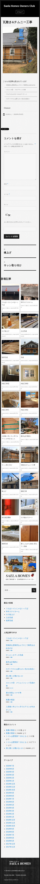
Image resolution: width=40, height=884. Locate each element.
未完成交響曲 (10, 511)
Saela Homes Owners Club (19, 6)
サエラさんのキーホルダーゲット (16, 94)
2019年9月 (10, 793)
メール (7, 194)
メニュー (20, 12)
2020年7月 (10, 766)
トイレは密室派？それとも (16, 736)
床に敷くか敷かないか (14, 676)
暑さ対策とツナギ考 (13, 693)
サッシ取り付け (10, 459)
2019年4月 (10, 808)
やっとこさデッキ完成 (14, 655)
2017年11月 (10, 847)
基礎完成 (10, 537)
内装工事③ (10, 377)
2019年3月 (10, 811)
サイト (6, 204)
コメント (7, 151)
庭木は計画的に (29, 430)
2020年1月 (10, 781)
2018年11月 (10, 823)
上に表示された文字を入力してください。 (18, 222)
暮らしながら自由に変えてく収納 (29, 538)
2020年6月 (10, 769)
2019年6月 (10, 802)
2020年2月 (10, 778)
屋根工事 (29, 485)
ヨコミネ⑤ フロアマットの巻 (16, 89)
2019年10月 (10, 790)
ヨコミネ (11, 688)
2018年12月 (10, 820)
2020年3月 (10, 775)
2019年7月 (10, 799)
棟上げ (10, 485)
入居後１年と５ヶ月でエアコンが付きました (10, 431)
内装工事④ (29, 377)
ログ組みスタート (29, 511)
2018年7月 (10, 835)
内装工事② (29, 404)
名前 (6, 184)
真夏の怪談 (10, 700)
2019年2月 (10, 814)
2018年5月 (10, 841)
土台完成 (29, 325)
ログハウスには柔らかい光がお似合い (18, 99)
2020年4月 (10, 772)
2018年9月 (10, 829)
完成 (29, 350)
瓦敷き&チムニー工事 (29, 459)
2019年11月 (10, 787)
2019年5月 (10, 805)
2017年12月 (10, 844)
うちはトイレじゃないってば (10, 297)
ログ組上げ (10, 325)
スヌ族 (10, 640)
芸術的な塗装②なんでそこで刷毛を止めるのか (20, 85)
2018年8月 (10, 832)
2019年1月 (10, 817)
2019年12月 (10, 784)
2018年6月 (10, 838)
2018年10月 (10, 826)
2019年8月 (10, 796)
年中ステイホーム (29, 296)
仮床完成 (10, 351)
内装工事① (10, 404)
